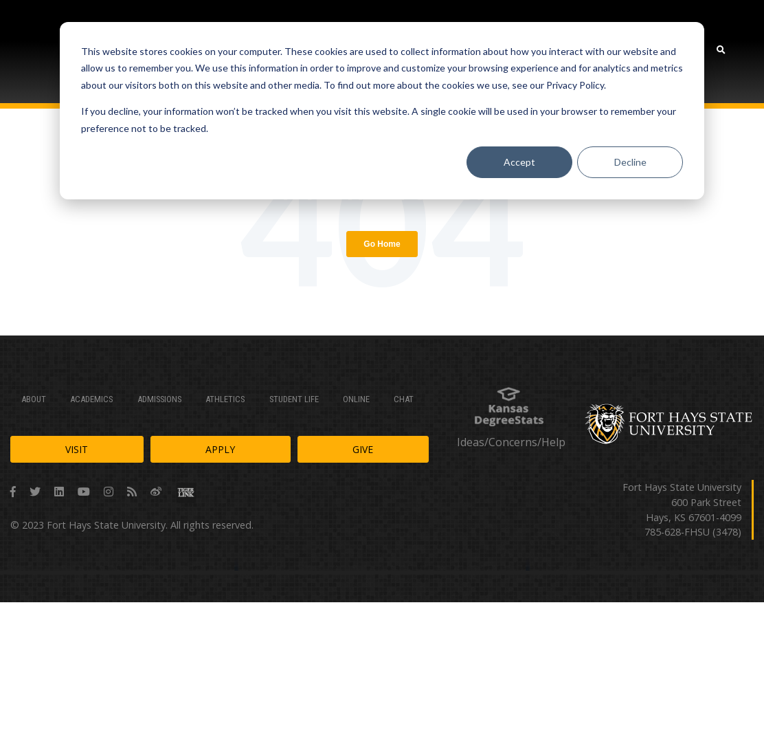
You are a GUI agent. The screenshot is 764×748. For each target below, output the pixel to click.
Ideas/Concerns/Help (511, 442)
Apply (220, 449)
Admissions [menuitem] (159, 399)
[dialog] (382, 110)
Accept (519, 162)
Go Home (381, 244)
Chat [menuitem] (404, 399)
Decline (630, 162)
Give (362, 449)
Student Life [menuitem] (294, 399)
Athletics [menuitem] (225, 399)
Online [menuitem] (356, 399)
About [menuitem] (33, 399)
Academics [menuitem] (91, 399)
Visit (76, 449)
